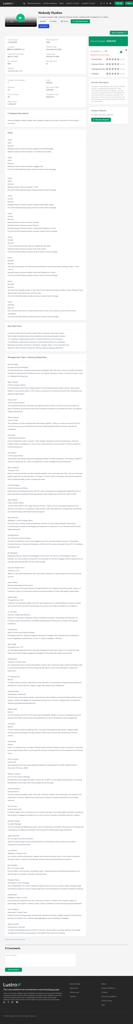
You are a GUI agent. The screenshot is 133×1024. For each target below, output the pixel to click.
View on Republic (119, 33)
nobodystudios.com (15, 71)
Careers (73, 996)
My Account (74, 992)
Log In (129, 3)
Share (53, 21)
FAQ (103, 1005)
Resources (74, 988)
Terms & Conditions (108, 996)
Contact (104, 992)
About (103, 984)
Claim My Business (80, 21)
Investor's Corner (72, 3)
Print (43, 21)
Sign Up (119, 3)
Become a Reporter (101, 120)
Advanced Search (34, 3)
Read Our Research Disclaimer (15, 939)
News (61, 3)
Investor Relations (50, 3)
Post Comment (13, 970)
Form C (43, 26)
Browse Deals (75, 984)
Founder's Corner (88, 3)
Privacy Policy (106, 1001)
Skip (122, 59)
